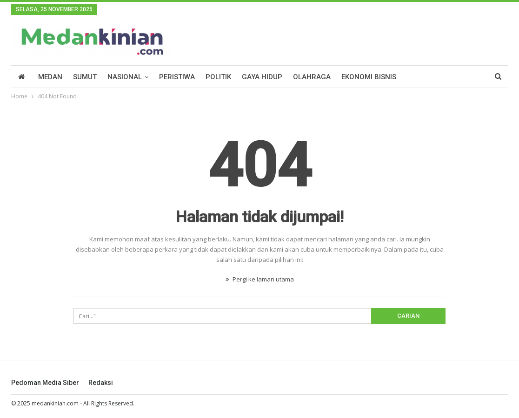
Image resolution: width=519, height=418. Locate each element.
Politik (218, 77)
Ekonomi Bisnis (368, 77)
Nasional (124, 77)
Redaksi (100, 382)
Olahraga (312, 77)
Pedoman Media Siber (45, 382)
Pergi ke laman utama (260, 279)
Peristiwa (177, 77)
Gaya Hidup (262, 77)
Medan (50, 77)
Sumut (85, 77)
